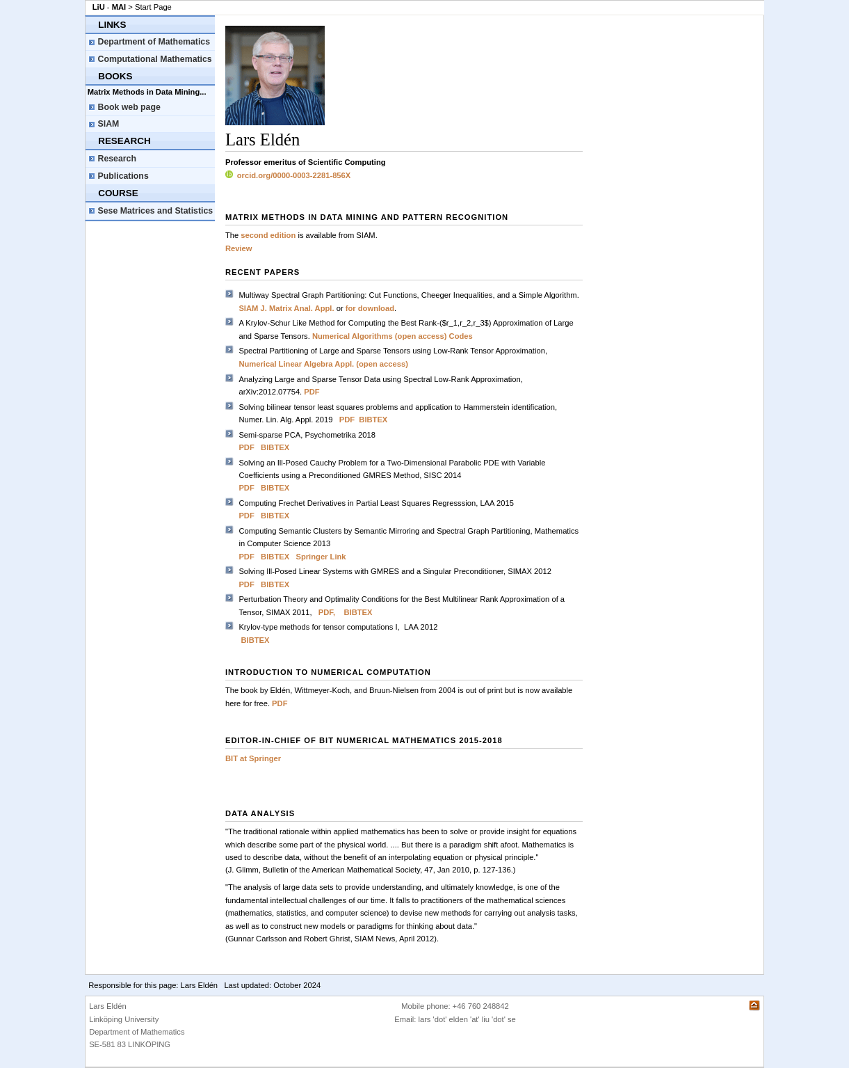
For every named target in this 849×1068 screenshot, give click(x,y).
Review (238, 248)
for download (370, 308)
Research (117, 159)
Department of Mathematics (154, 42)
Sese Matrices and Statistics (155, 211)
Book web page (129, 107)
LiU (98, 7)
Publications (123, 176)
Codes (461, 336)
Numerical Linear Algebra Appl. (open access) (323, 364)
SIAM (109, 124)
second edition (268, 235)
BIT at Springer (253, 758)
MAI (119, 7)
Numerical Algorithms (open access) (379, 336)
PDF (311, 392)
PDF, (326, 612)
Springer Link (321, 556)
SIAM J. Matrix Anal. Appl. (287, 308)
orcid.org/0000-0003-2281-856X (287, 175)
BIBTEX (373, 419)
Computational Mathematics (155, 59)
